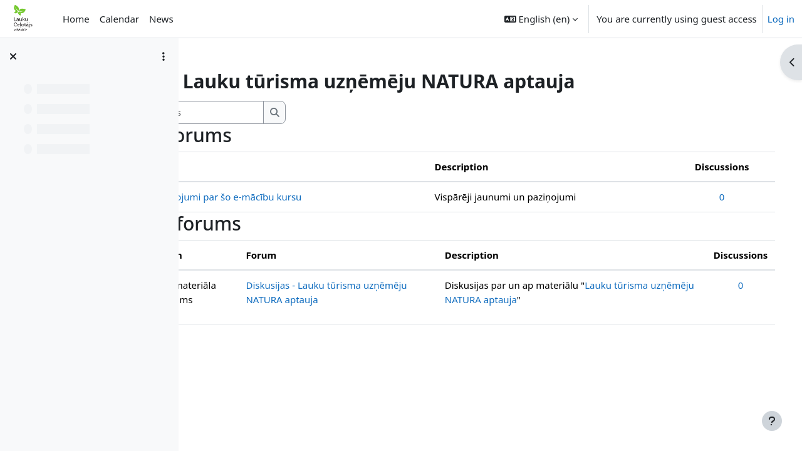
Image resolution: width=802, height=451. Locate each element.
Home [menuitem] (76, 19)
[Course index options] (164, 56)
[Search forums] (298, 112)
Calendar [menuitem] (119, 19)
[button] (541, 19)
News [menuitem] (161, 19)
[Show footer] (772, 421)
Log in (781, 19)
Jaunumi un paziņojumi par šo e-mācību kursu (312, 196)
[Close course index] (13, 56)
